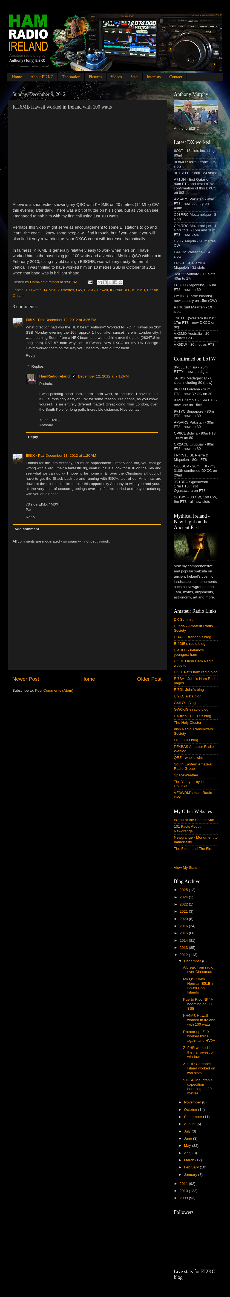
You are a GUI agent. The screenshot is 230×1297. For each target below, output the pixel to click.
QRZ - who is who (188, 758)
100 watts (33, 290)
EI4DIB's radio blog (189, 644)
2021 (184, 911)
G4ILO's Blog (185, 703)
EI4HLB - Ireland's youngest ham (189, 652)
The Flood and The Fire (193, 849)
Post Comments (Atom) (54, 690)
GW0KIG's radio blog (191, 709)
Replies (37, 366)
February (192, 1167)
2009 (184, 1198)
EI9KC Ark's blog (188, 696)
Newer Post (25, 679)
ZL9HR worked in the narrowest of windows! (198, 1052)
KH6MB (138, 290)
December (193, 961)
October (191, 1110)
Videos (116, 77)
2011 (184, 1184)
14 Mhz (50, 290)
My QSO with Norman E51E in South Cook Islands (198, 986)
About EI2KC (41, 77)
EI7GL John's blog (189, 690)
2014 (184, 940)
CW (79, 290)
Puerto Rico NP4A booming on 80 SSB (198, 1003)
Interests (154, 77)
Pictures (95, 77)
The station (71, 77)
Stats (134, 77)
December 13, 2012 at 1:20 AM (70, 455)
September (193, 1117)
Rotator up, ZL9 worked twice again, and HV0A (199, 1036)
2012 (184, 955)
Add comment (27, 529)
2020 (184, 919)
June (188, 1138)
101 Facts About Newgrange (187, 828)
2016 (184, 926)
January (191, 1175)
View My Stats (185, 867)
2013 (184, 948)
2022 (184, 904)
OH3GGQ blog (186, 740)
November (193, 1102)
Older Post (149, 679)
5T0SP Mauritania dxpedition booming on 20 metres (198, 1087)
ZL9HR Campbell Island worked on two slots (199, 1068)
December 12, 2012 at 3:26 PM (70, 320)
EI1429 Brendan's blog (192, 637)
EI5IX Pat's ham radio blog (195, 672)
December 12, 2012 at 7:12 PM (103, 376)
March (189, 1160)
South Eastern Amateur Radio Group (193, 766)
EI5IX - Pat (35, 320)
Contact (175, 77)
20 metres (66, 290)
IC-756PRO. (120, 290)
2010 (184, 1191)
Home (17, 77)
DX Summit (183, 619)
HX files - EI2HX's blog (192, 716)
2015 (184, 933)
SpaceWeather (186, 775)
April (188, 1153)
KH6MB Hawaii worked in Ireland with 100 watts (199, 1020)
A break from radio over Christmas (198, 969)
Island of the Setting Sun (194, 820)
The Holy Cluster (188, 722)
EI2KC (89, 290)
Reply (30, 355)
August (190, 1124)
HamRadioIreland (54, 376)
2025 (184, 890)
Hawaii (102, 290)
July (188, 1131)
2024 (184, 897)
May (188, 1145)
